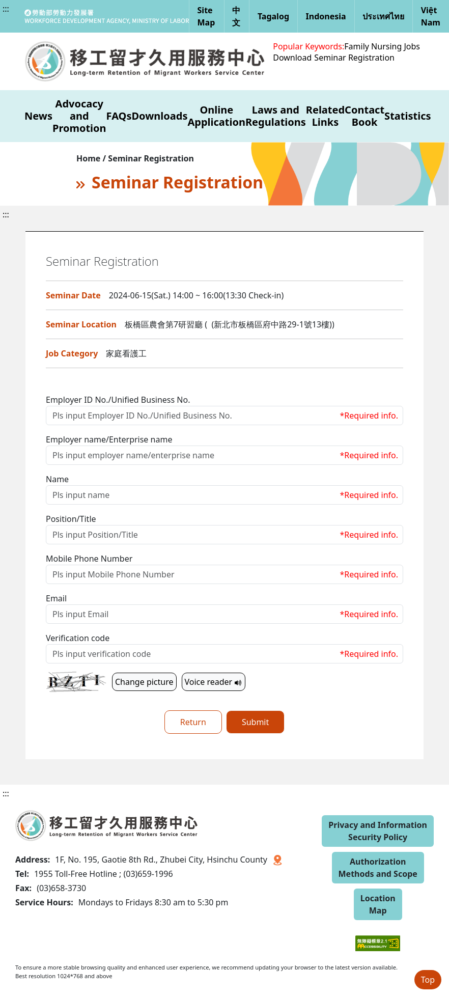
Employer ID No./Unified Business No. (118, 399)
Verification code (77, 638)
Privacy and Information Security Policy (377, 831)
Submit (255, 722)
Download (292, 57)
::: (6, 8)
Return (193, 722)
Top (428, 979)
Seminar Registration (354, 57)
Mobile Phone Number (89, 558)
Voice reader (214, 681)
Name (57, 479)
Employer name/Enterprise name (109, 439)
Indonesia (326, 16)
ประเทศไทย (383, 16)
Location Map (378, 904)
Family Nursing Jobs (382, 46)
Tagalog (273, 16)
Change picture (144, 681)
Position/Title (71, 518)
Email (56, 598)
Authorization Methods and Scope (378, 867)
